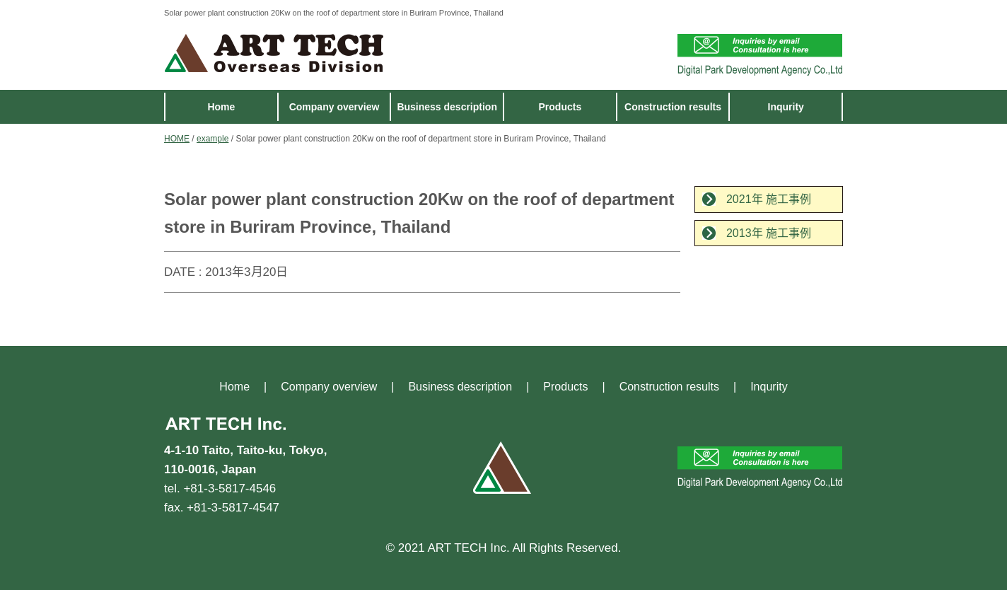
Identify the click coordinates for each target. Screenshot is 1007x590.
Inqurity (786, 106)
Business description (447, 106)
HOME (177, 139)
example (212, 139)
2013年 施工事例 (768, 233)
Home (221, 106)
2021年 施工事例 (768, 199)
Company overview (334, 106)
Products (560, 106)
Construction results (672, 106)
